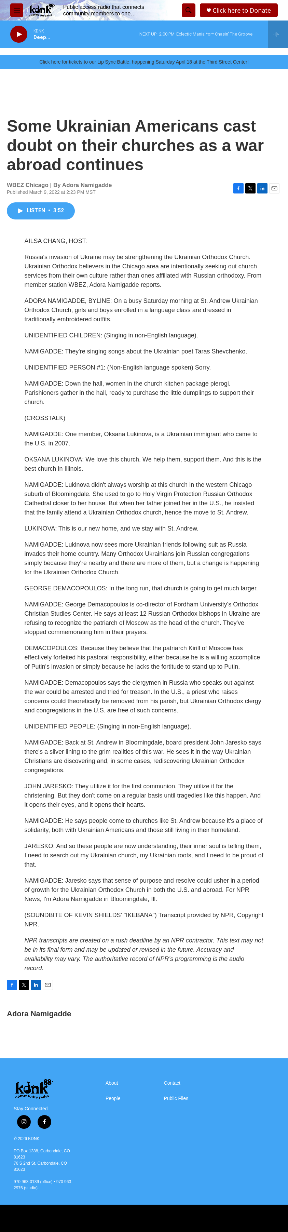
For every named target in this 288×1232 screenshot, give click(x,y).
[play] (18, 34)
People (113, 1098)
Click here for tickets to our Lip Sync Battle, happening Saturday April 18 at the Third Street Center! (143, 62)
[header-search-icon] (188, 10)
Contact (172, 1083)
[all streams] (278, 34)
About (112, 1083)
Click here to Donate (241, 10)
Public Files (176, 1098)
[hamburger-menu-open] (16, 10)
